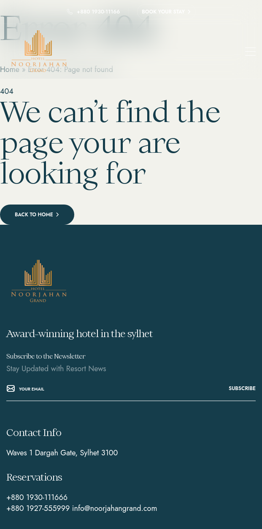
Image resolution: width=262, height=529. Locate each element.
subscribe (242, 388)
